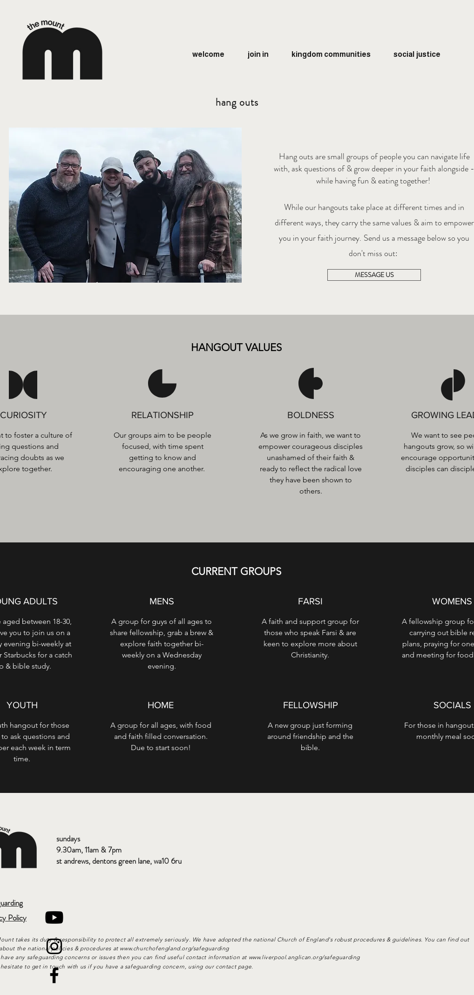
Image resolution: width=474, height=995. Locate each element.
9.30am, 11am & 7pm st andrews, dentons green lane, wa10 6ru (119, 855)
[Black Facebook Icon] (54, 975)
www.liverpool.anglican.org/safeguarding (305, 957)
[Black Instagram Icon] (54, 946)
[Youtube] (54, 917)
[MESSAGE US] (374, 275)
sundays (68, 838)
